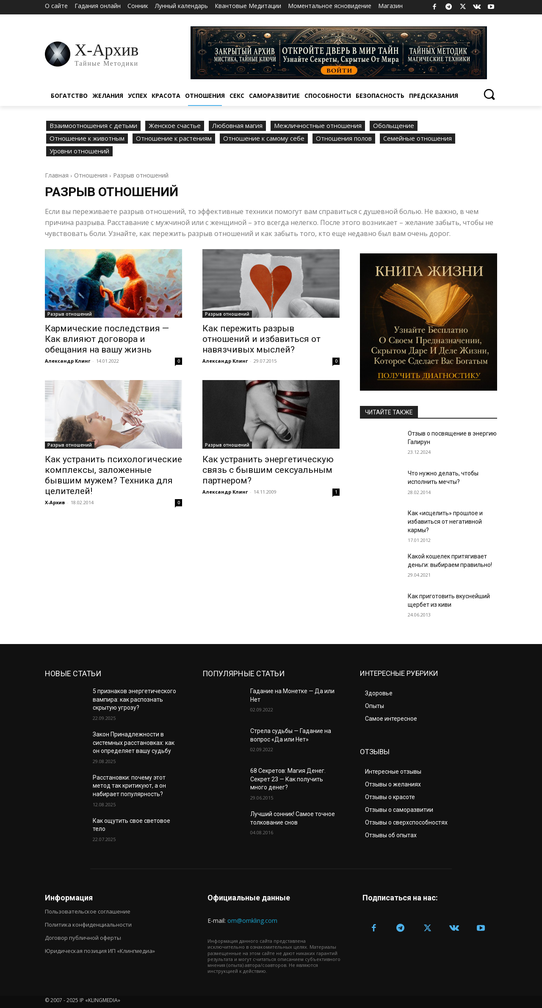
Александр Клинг (67, 361)
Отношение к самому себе (264, 138)
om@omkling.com (252, 920)
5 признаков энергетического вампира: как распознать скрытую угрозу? (134, 699)
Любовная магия (237, 126)
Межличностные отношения (318, 126)
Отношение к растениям (174, 138)
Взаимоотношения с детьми (93, 126)
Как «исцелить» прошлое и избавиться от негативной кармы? (445, 521)
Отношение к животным (87, 138)
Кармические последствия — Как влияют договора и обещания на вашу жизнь (107, 339)
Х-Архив (55, 502)
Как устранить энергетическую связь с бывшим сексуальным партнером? (268, 470)
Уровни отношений (79, 151)
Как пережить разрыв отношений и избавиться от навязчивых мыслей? (261, 339)
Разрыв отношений (69, 314)
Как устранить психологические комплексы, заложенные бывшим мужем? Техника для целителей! (113, 475)
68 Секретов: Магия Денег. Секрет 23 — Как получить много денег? (288, 779)
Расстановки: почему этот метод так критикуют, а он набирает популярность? (129, 785)
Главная (57, 175)
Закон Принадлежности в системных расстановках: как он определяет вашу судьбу (133, 742)
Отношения (91, 175)
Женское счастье (174, 126)
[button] (489, 94)
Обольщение (394, 126)
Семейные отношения (417, 138)
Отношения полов (343, 138)
